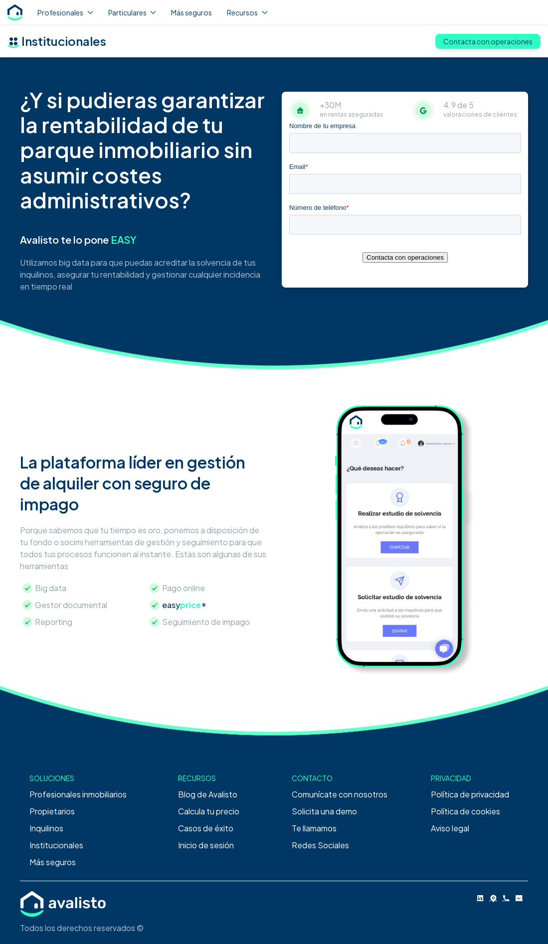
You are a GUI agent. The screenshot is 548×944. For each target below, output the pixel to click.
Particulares (132, 12)
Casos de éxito (205, 828)
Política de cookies (465, 811)
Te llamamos (314, 828)
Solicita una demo (324, 811)
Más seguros (191, 12)
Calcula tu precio (208, 811)
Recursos (247, 12)
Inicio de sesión (206, 845)
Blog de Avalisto (207, 794)
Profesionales (65, 12)
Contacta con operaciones (488, 41)
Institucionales (56, 845)
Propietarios (52, 811)
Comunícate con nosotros (339, 794)
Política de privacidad (470, 794)
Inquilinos (46, 828)
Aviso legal (450, 828)
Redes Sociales (320, 845)
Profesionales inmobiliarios (78, 794)
